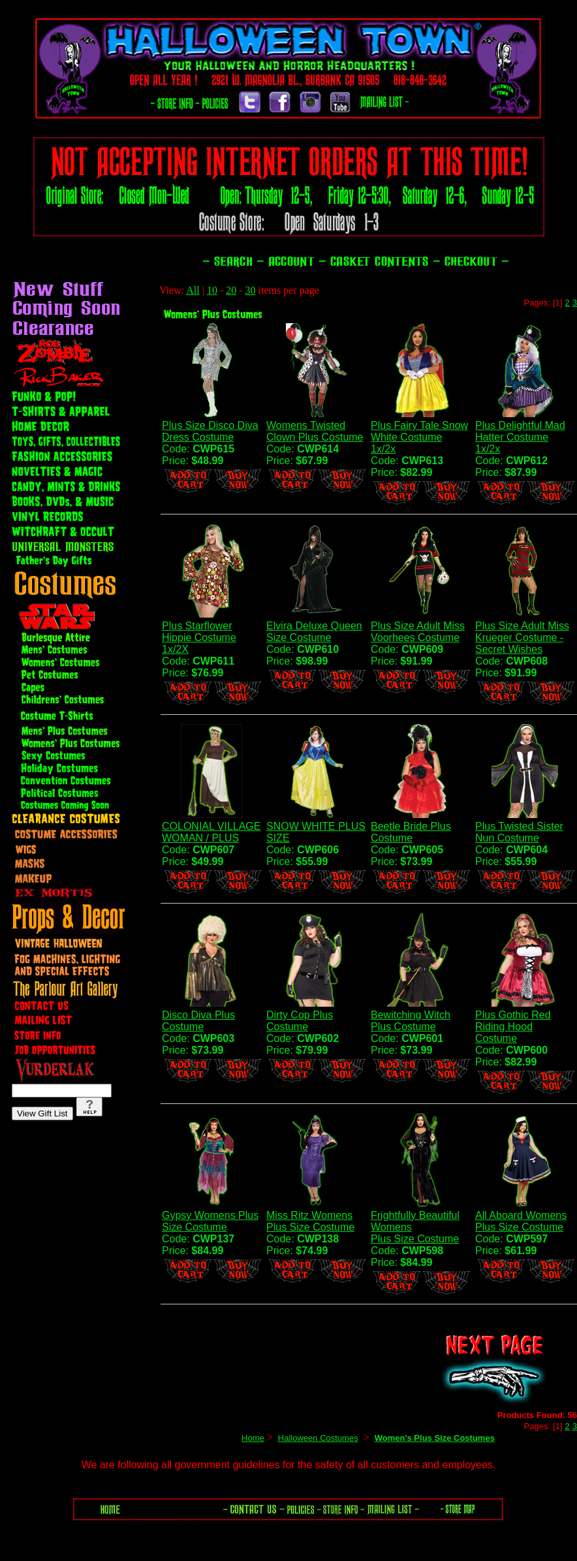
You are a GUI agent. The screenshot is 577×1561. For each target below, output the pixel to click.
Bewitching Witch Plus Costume (410, 1020)
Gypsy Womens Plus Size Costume (210, 1221)
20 (231, 290)
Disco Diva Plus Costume (198, 1020)
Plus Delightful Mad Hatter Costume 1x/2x (520, 437)
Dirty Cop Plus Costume (299, 1020)
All (192, 290)
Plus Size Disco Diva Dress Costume (210, 431)
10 (212, 290)
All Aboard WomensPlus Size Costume (521, 1221)
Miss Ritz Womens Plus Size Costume (310, 1221)
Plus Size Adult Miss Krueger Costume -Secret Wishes (522, 637)
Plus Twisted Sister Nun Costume (519, 832)
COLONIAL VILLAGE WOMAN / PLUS (211, 832)
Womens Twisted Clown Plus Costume (315, 431)
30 (250, 290)
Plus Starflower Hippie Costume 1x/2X (199, 637)
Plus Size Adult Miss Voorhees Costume (418, 631)
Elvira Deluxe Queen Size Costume (314, 631)
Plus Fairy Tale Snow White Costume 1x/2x (419, 437)
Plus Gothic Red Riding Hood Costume (513, 1026)
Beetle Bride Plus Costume (411, 832)
